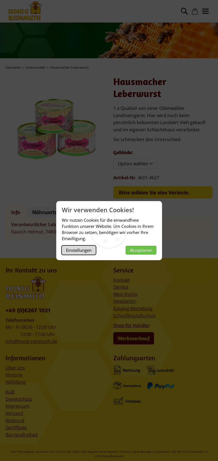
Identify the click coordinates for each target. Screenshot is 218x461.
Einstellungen (79, 250)
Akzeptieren (141, 250)
